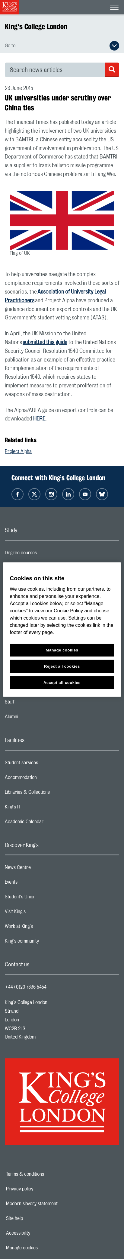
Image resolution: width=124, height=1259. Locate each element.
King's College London (36, 26)
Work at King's (43, 928)
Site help (35, 1218)
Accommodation (45, 779)
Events (35, 884)
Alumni (35, 718)
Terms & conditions (46, 1174)
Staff (33, 703)
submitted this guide (45, 342)
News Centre (42, 869)
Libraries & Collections (51, 794)
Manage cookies (42, 1247)
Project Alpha (18, 451)
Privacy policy (40, 1189)
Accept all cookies (62, 682)
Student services (45, 764)
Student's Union (44, 898)
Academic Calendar (48, 823)
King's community (46, 943)
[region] (62, 629)
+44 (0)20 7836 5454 (25, 987)
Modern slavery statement (52, 1203)
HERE (39, 419)
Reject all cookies (62, 666)
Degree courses (45, 554)
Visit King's (39, 913)
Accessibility (39, 1233)
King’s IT (36, 808)
